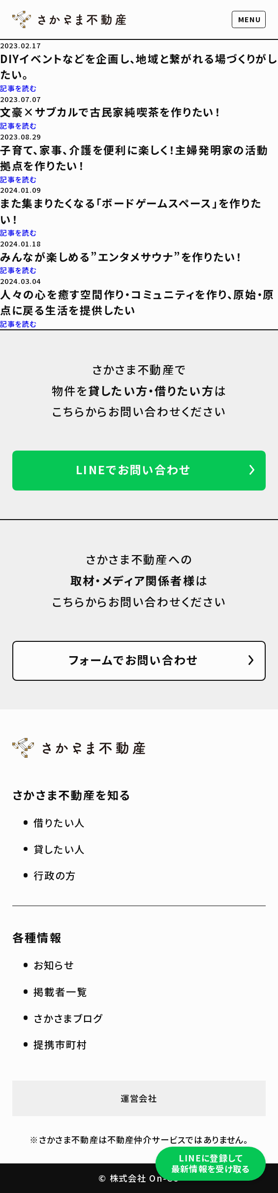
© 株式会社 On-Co (139, 1178)
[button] (249, 19)
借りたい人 (59, 822)
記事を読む (18, 88)
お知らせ (53, 964)
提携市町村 (60, 1044)
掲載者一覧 (60, 991)
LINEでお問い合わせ (133, 469)
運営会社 (139, 1098)
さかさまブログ (68, 1018)
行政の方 (54, 875)
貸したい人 (59, 849)
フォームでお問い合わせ (133, 659)
